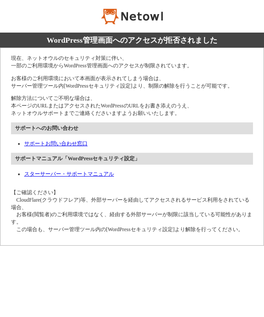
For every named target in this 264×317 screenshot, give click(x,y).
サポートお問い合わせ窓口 (56, 143)
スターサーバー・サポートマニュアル (69, 174)
